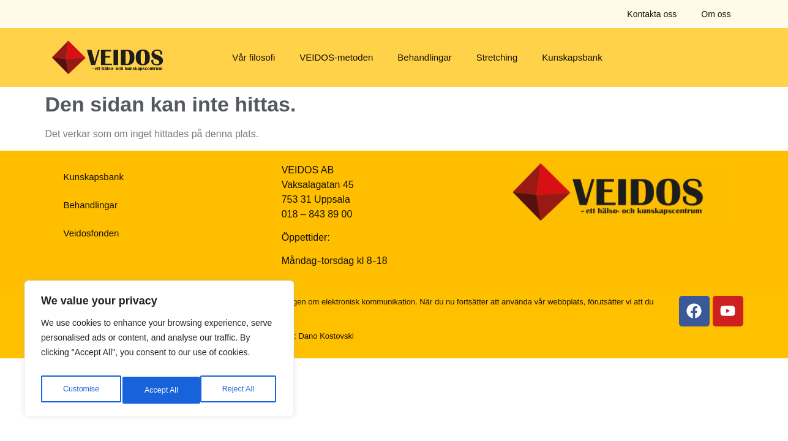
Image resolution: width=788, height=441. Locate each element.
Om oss (715, 14)
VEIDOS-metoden (336, 57)
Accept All (239, 390)
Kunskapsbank (572, 57)
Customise (80, 390)
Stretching (497, 57)
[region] (159, 352)
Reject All (160, 390)
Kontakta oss (652, 14)
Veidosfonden (91, 233)
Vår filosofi (253, 57)
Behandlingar (424, 57)
